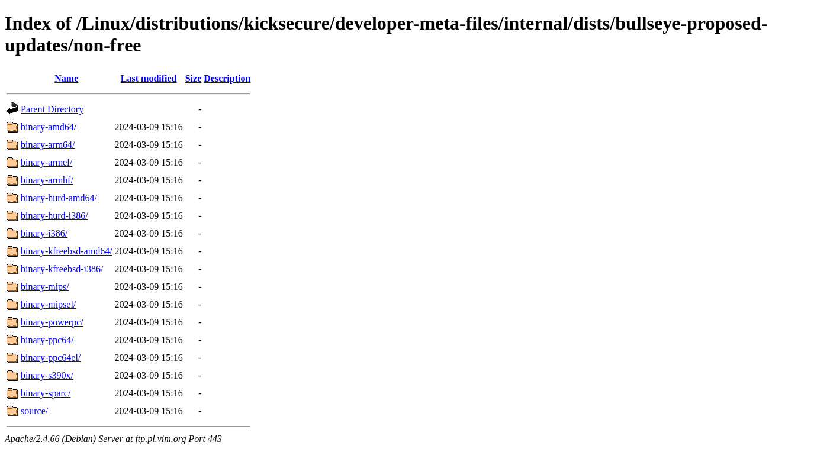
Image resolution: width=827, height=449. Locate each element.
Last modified (149, 78)
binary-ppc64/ (47, 340)
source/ (34, 411)
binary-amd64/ (48, 127)
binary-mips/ (45, 287)
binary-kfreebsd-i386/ (62, 269)
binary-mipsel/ (48, 304)
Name (66, 78)
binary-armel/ (46, 162)
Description (227, 78)
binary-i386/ (44, 233)
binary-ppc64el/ (51, 358)
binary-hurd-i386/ (54, 216)
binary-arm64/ (48, 145)
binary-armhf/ (47, 180)
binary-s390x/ (47, 375)
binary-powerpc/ (52, 322)
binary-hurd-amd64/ (59, 198)
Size (193, 78)
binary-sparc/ (45, 393)
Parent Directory (52, 109)
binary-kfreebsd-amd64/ (66, 251)
